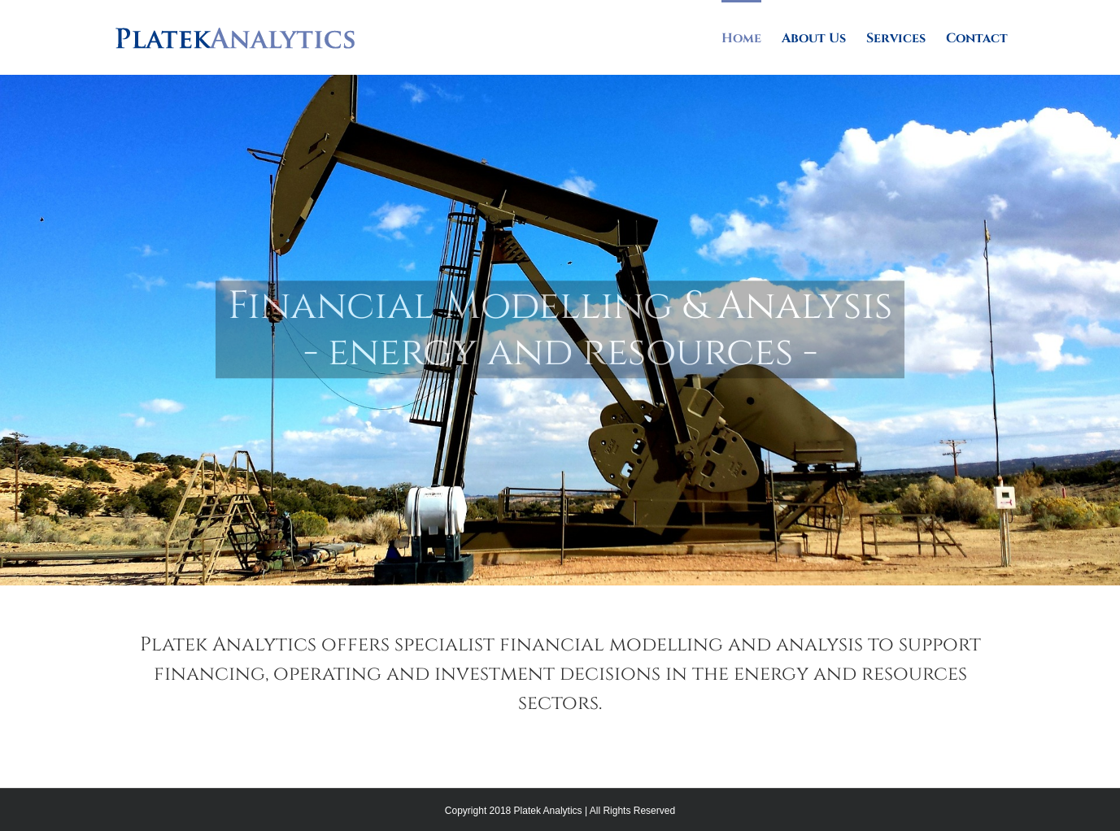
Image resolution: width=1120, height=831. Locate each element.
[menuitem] (751, 37)
